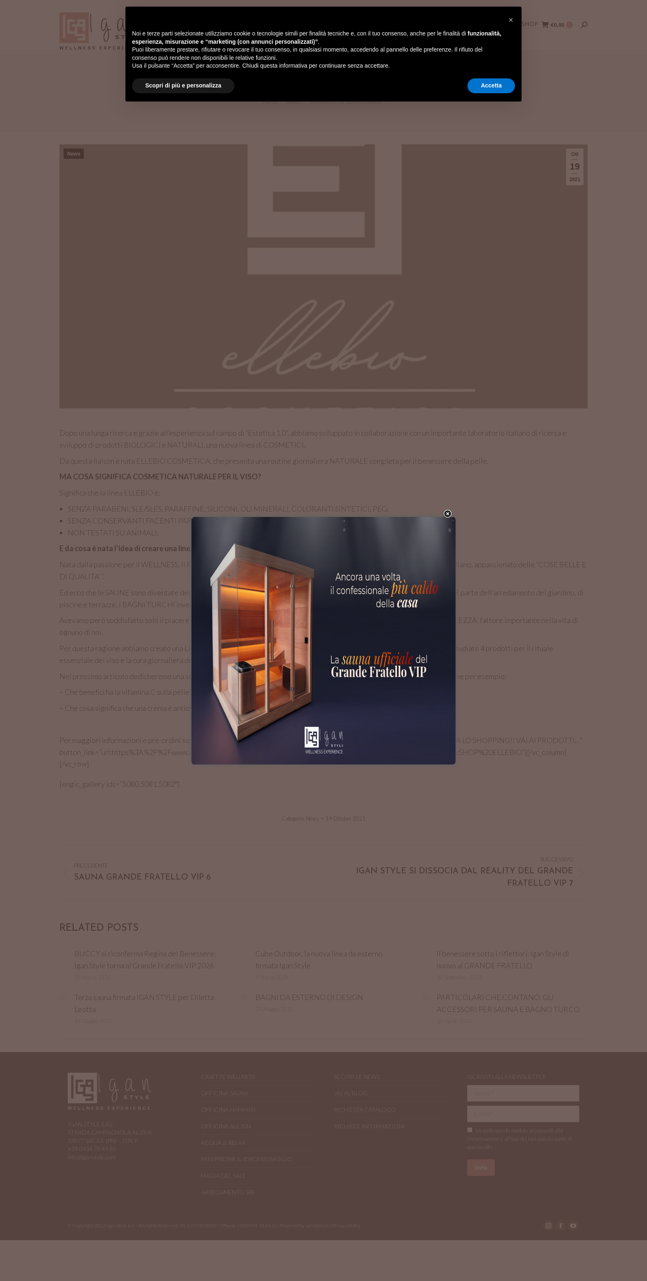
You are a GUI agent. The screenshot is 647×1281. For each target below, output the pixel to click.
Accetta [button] (491, 85)
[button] (510, 19)
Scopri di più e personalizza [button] (183, 85)
